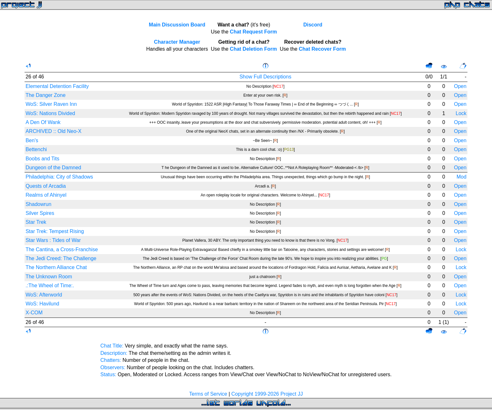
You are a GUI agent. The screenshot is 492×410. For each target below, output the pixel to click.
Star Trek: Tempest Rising (55, 231)
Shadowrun (38, 204)
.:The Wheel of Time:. (50, 285)
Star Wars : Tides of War (53, 240)
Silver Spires (40, 213)
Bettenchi (36, 149)
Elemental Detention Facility (57, 86)
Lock (461, 113)
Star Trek (36, 222)
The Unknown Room (49, 276)
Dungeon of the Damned (53, 167)
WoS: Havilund (42, 303)
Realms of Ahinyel (46, 195)
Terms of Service (208, 394)
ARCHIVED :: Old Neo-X (53, 131)
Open (460, 86)
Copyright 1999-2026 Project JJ (267, 394)
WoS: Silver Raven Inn (51, 104)
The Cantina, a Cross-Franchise (62, 249)
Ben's (32, 140)
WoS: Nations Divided (50, 113)
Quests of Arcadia (46, 186)
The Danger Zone (45, 95)
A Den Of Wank (43, 122)
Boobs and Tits (42, 158)
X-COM (34, 312)
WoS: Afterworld (44, 294)
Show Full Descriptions (265, 76)
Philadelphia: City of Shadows (59, 176)
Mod (461, 176)
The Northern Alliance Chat (56, 267)
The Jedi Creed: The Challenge (61, 258)
